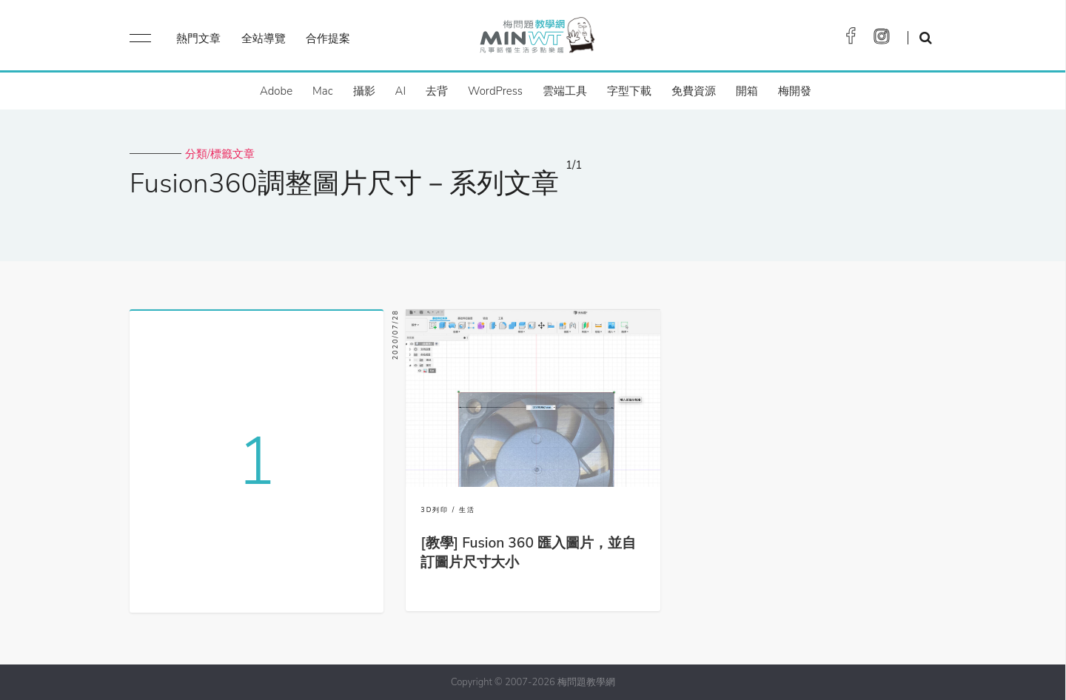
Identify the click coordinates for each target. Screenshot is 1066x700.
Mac (322, 91)
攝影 (364, 91)
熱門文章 (198, 38)
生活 (467, 509)
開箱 (747, 91)
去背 (437, 91)
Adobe (276, 91)
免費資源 (693, 91)
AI (400, 91)
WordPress (495, 91)
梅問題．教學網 (536, 39)
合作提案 (328, 38)
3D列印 (434, 509)
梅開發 (794, 91)
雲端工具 (565, 91)
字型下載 (629, 91)
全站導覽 (263, 38)
